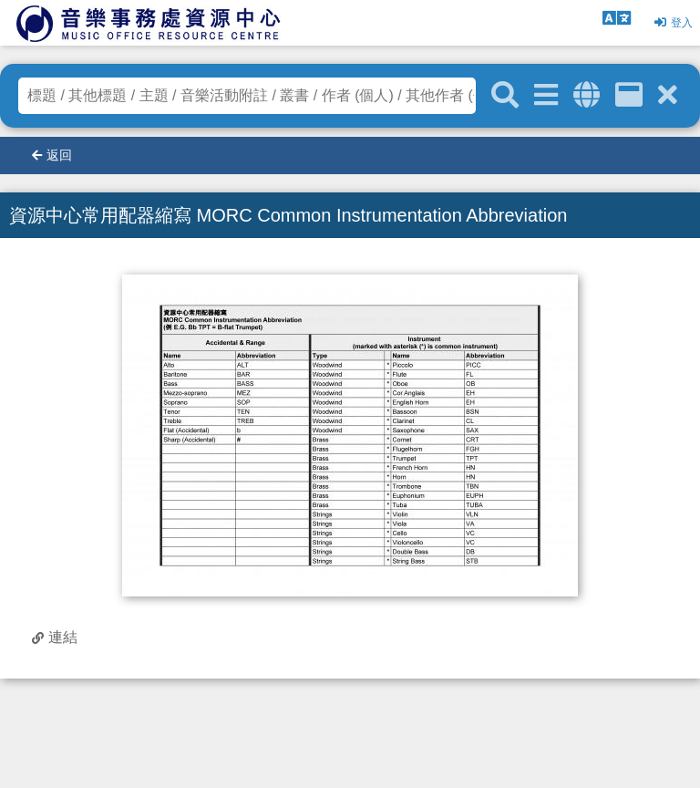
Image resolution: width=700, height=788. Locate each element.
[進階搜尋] (546, 95)
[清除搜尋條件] (668, 95)
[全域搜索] (586, 95)
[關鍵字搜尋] (505, 96)
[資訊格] (629, 95)
